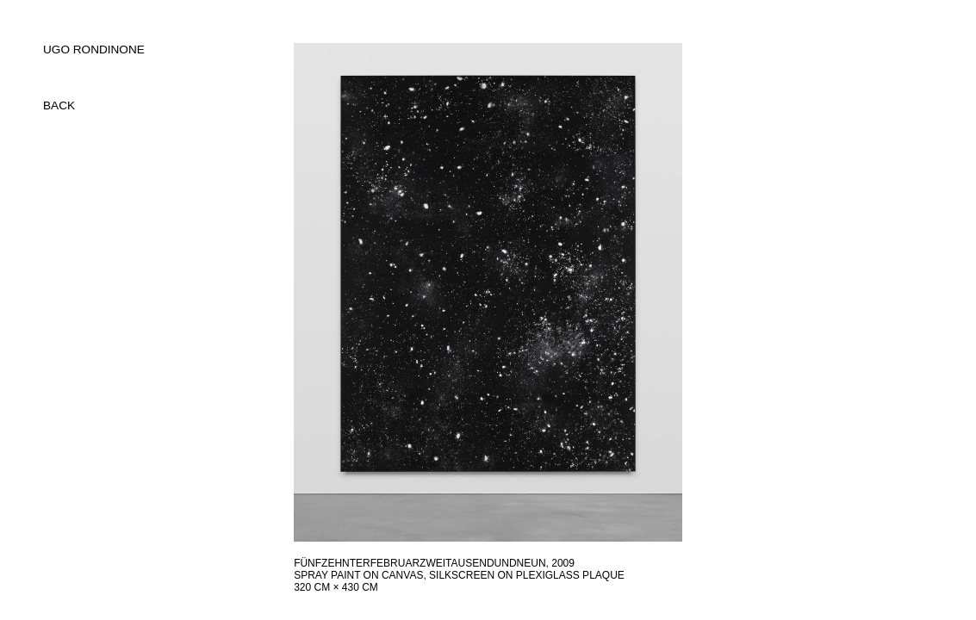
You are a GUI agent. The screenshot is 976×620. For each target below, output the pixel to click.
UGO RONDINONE (94, 49)
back (59, 105)
